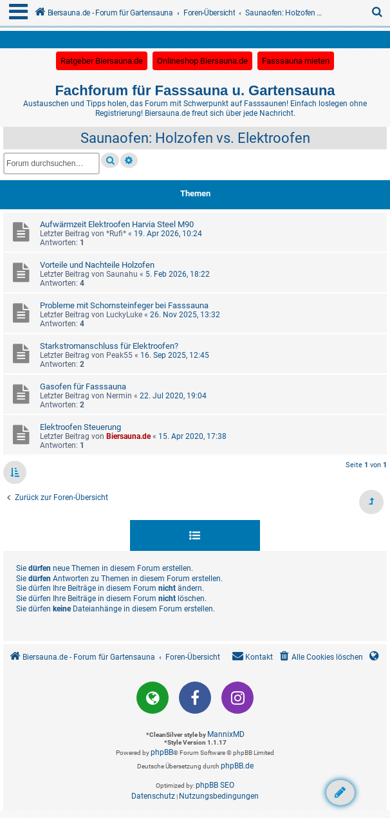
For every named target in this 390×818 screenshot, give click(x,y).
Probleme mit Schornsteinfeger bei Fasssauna (124, 305)
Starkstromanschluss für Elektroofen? (109, 346)
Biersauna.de (128, 436)
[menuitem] (378, 13)
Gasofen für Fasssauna (83, 386)
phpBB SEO (215, 785)
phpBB (162, 752)
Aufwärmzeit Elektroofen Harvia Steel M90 (117, 224)
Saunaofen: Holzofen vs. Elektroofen (195, 138)
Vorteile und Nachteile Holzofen (97, 265)
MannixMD (226, 734)
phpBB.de (237, 765)
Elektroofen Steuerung (80, 427)
